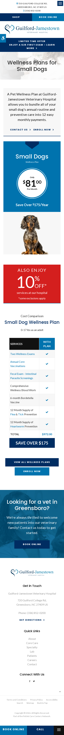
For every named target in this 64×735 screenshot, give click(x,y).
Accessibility (52, 699)
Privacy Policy (36, 699)
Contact (32, 664)
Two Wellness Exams (22, 353)
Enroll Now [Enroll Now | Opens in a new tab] (42, 129)
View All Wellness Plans (32, 462)
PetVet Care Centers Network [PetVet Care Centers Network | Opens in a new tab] (36, 716)
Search (20, 703)
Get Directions (30, 620)
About (32, 638)
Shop (16, 17)
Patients (32, 655)
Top (60, 691)
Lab (32, 651)
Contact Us (19, 129)
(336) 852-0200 (32, 10)
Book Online (48, 17)
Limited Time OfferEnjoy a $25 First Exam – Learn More (32, 45)
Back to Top (42, 703)
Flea (12, 414)
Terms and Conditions (17, 699)
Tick (21, 414)
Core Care (32, 643)
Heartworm (17, 426)
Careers (32, 660)
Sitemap (30, 703)
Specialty (32, 647)
